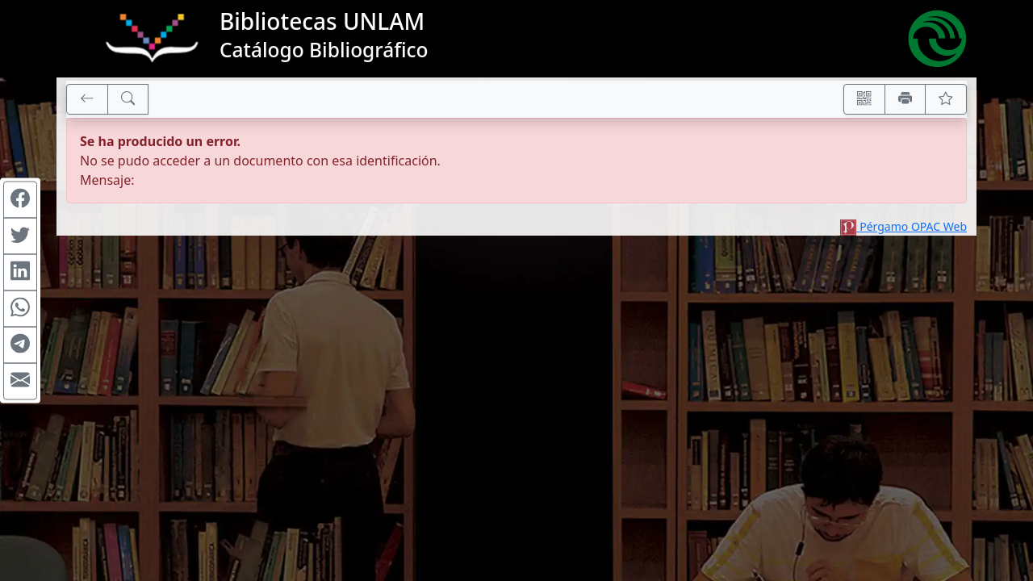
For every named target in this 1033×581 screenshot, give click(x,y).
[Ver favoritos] (946, 99)
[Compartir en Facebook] (20, 200)
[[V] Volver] (87, 99)
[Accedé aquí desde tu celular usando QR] (864, 99)
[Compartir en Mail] (20, 381)
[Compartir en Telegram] (20, 345)
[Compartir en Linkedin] (20, 272)
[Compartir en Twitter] (20, 236)
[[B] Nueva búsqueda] (128, 99)
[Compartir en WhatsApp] (20, 309)
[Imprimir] (905, 99)
